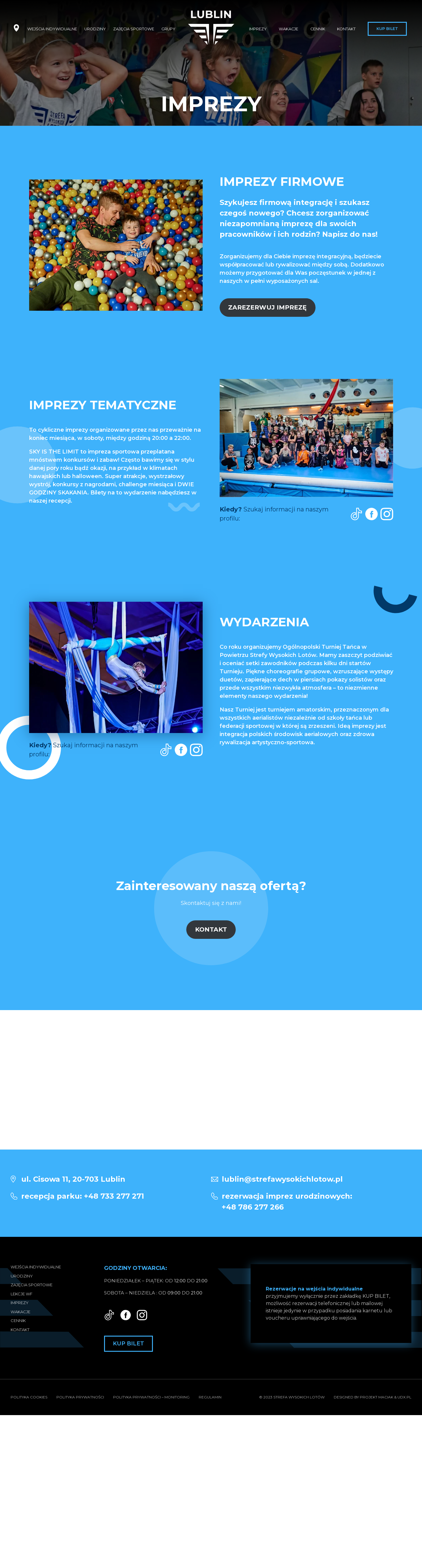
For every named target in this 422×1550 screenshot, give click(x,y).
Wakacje (288, 29)
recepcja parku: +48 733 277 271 (82, 1196)
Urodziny (95, 29)
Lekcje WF (21, 1293)
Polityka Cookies (29, 1397)
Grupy (168, 29)
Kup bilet (387, 28)
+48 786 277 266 (317, 1201)
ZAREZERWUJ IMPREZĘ (267, 307)
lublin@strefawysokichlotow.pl (282, 1179)
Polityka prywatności (80, 1397)
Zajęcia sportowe (133, 29)
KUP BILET (376, 1296)
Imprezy (258, 29)
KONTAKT (211, 929)
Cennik (317, 29)
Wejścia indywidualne (52, 29)
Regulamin (210, 1397)
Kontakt (346, 29)
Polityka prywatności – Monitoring (151, 1397)
